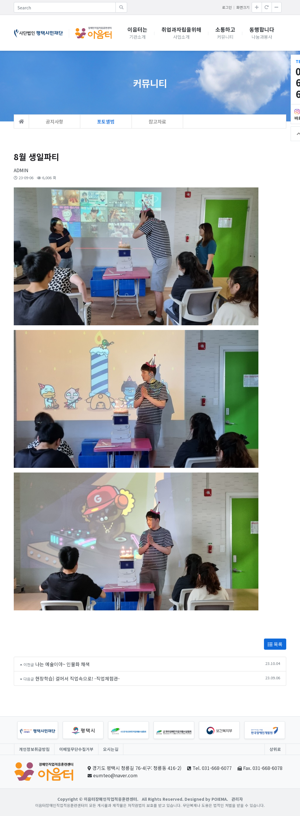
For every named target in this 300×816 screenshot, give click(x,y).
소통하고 (225, 33)
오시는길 (110, 749)
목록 (275, 644)
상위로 (275, 749)
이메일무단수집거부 (76, 749)
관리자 (237, 799)
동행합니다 (261, 33)
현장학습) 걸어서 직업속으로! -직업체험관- (77, 678)
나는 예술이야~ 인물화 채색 (62, 664)
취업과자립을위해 (181, 33)
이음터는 (137, 33)
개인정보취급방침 (34, 749)
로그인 (227, 7)
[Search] (65, 7)
